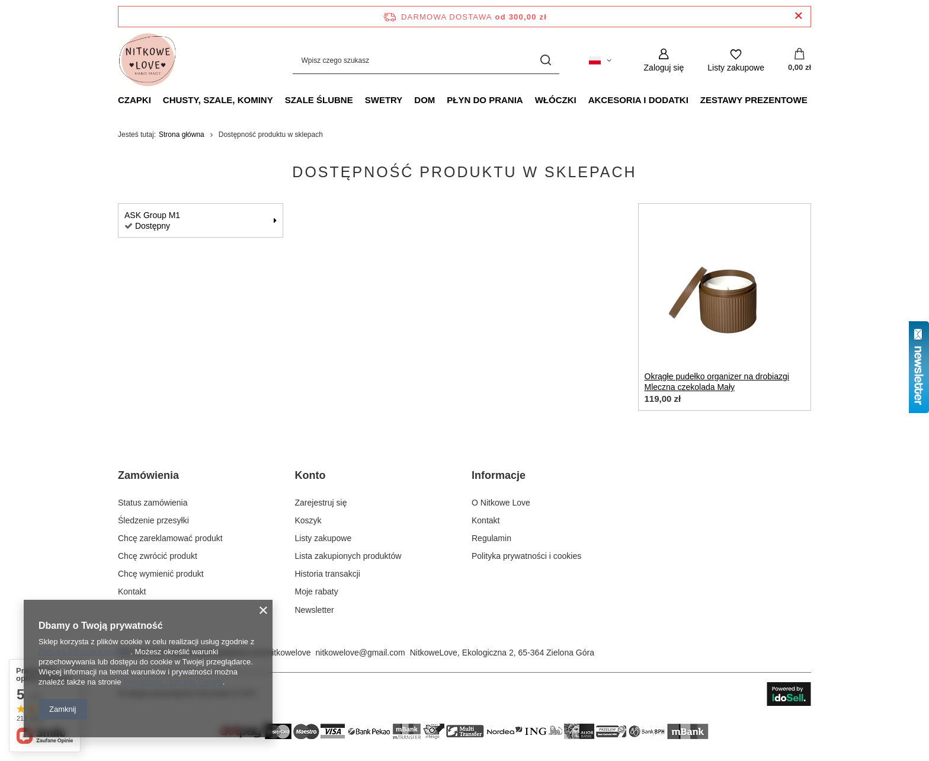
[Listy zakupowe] (735, 60)
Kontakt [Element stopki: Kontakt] (132, 591)
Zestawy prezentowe (754, 100)
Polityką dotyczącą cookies (84, 651)
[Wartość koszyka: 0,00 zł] (799, 60)
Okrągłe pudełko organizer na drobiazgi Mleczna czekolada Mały (717, 382)
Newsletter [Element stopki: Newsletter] (314, 610)
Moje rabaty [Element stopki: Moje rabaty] (316, 591)
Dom (424, 100)
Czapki (134, 100)
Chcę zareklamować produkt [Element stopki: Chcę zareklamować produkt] (170, 538)
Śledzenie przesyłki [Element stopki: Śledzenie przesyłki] (153, 520)
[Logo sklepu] (147, 60)
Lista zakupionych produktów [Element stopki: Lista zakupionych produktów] (348, 556)
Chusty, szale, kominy (218, 100)
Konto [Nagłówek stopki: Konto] (310, 475)
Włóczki (555, 100)
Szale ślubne (319, 100)
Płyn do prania (485, 100)
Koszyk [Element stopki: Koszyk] (308, 520)
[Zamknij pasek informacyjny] (798, 16)
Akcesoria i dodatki (638, 100)
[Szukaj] (546, 60)
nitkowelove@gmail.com (360, 652)
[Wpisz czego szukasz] (426, 60)
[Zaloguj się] (664, 60)
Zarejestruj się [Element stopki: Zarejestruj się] (321, 502)
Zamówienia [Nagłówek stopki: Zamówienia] (148, 475)
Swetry (384, 100)
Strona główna (181, 134)
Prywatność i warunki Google (173, 681)
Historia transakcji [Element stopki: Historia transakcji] (327, 573)
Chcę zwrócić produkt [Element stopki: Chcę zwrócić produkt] (157, 556)
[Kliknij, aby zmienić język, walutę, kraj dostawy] (600, 60)
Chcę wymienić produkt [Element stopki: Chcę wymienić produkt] (161, 573)
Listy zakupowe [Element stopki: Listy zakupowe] (323, 538)
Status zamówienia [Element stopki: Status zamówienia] (153, 502)
